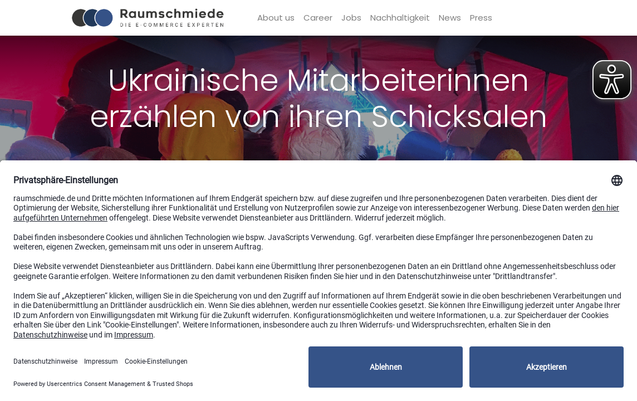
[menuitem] (276, 18)
